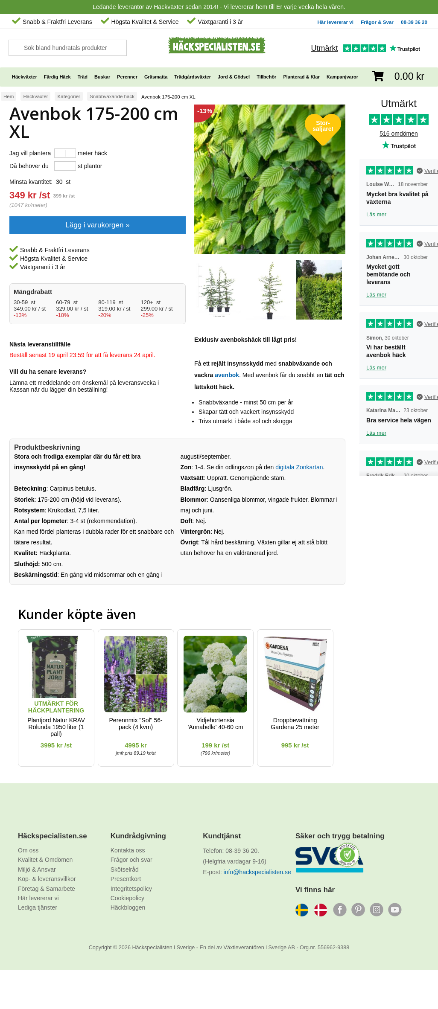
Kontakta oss (128, 850)
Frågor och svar (131, 859)
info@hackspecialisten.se (257, 872)
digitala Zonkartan (299, 467)
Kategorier (68, 96)
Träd (83, 76)
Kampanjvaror (342, 76)
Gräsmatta (155, 76)
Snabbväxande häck (112, 96)
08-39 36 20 (414, 22)
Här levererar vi (335, 22)
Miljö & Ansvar (37, 869)
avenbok (227, 375)
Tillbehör (266, 76)
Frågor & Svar (377, 22)
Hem (8, 96)
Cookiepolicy (127, 898)
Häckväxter (35, 96)
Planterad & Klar (301, 76)
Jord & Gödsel (234, 76)
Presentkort (126, 878)
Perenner (127, 76)
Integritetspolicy (131, 888)
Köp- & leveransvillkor (47, 878)
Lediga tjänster (37, 907)
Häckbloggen (128, 907)
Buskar (102, 76)
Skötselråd (125, 869)
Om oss (28, 850)
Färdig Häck (57, 76)
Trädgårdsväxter (192, 76)
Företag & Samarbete (46, 888)
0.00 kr (409, 76)
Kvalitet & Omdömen (45, 859)
